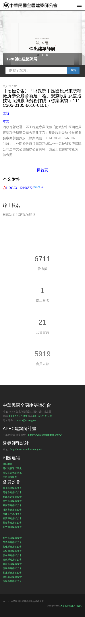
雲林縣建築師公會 (12, 555)
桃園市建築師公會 (12, 509)
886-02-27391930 (42, 416)
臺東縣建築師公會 (12, 576)
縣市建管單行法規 (12, 468)
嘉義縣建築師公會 (12, 559)
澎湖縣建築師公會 (12, 581)
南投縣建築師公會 (12, 550)
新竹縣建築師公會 (12, 526)
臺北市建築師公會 (12, 488)
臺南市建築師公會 (12, 505)
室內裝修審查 (10, 477)
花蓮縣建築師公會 (12, 572)
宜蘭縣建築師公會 (12, 518)
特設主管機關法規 (12, 472)
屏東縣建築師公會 (12, 568)
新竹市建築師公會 (12, 537)
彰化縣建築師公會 (12, 546)
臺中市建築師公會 (12, 500)
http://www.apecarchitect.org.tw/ (45, 435)
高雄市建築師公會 (12, 492)
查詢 (73, 70)
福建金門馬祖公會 (12, 514)
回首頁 (42, 170)
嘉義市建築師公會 (12, 563)
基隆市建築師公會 (12, 522)
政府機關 (7, 463)
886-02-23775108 (18, 416)
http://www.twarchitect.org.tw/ (26, 449)
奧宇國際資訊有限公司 (71, 605)
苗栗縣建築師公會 (12, 542)
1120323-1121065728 (24, 188)
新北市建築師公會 (12, 496)
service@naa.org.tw (26, 420)
